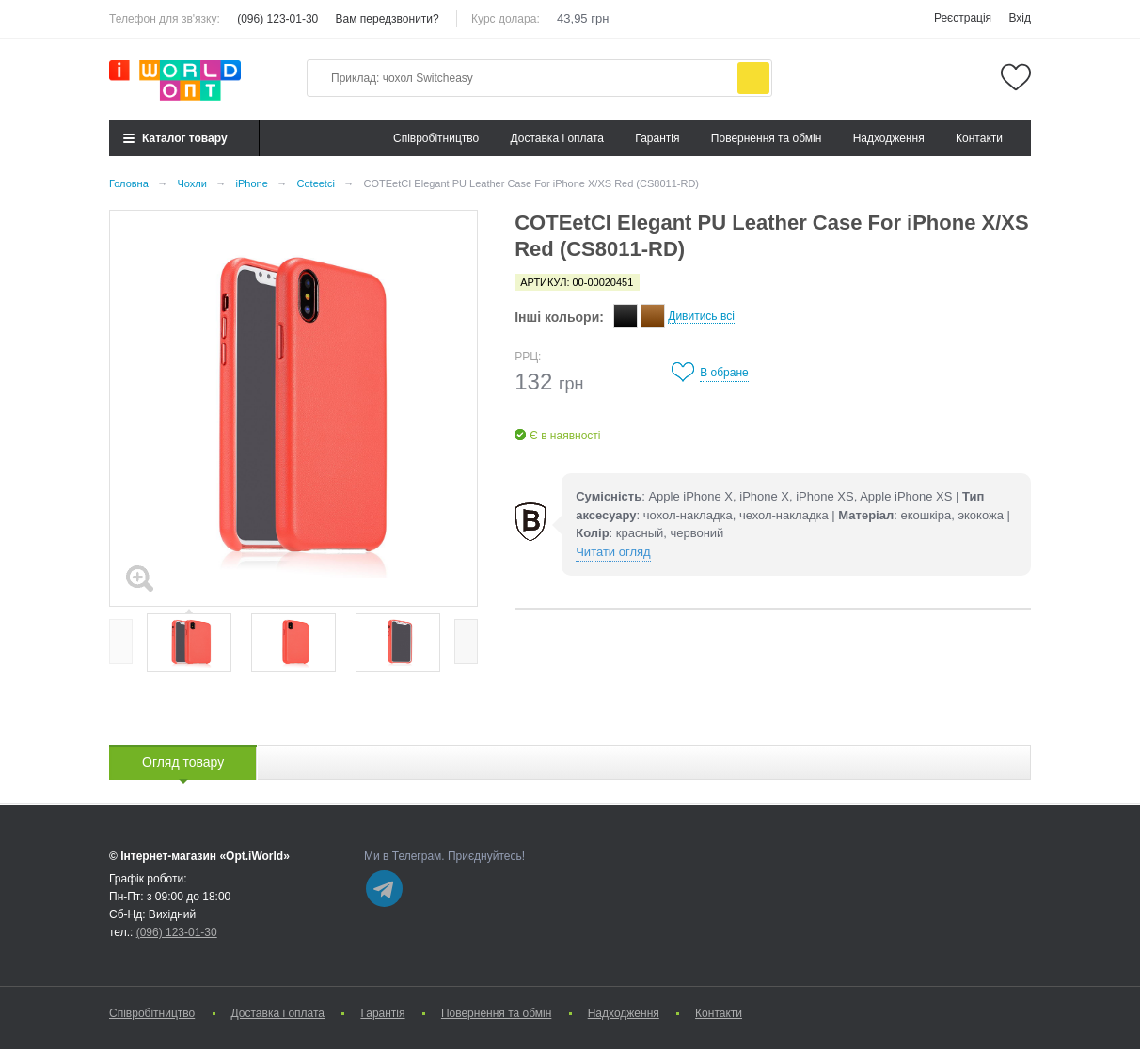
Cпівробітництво (436, 138)
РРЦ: (528, 356)
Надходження (889, 138)
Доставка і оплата (558, 138)
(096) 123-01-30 (277, 18)
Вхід (1019, 17)
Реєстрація (962, 17)
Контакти (979, 138)
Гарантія (657, 138)
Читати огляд (613, 552)
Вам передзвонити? (387, 18)
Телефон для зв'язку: (164, 18)
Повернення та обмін (766, 138)
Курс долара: (505, 18)
